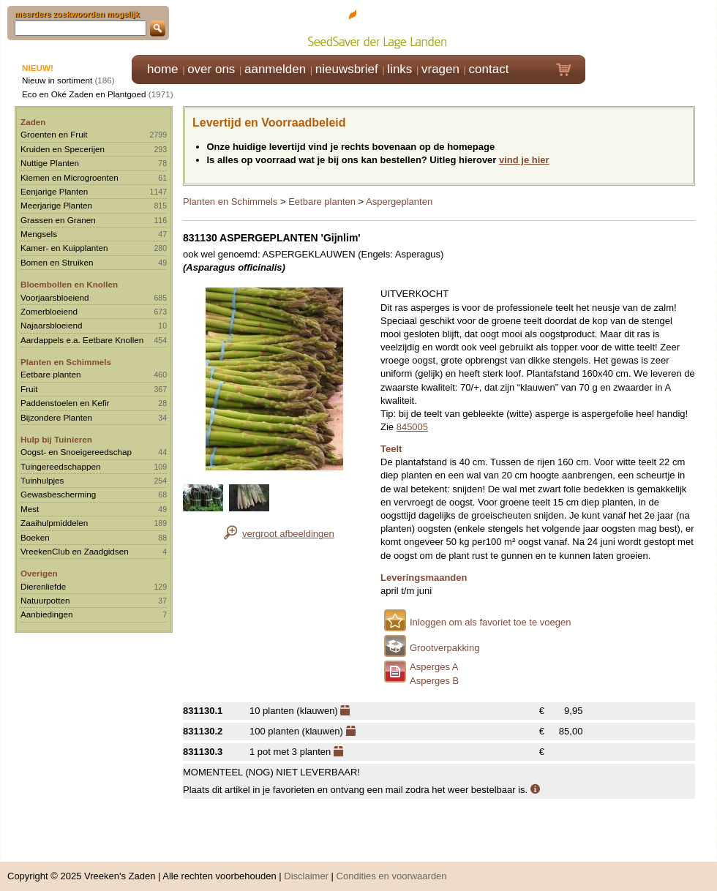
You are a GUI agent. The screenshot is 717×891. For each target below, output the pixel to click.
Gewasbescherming (58, 494)
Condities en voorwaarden (392, 868)
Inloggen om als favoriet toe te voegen (490, 622)
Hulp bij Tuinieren (56, 439)
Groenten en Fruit (54, 134)
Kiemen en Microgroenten (69, 177)
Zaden (32, 122)
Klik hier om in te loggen (651, 26)
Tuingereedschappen (60, 466)
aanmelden (275, 69)
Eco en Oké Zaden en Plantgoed (84, 94)
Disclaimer (306, 868)
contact (489, 69)
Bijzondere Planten (56, 417)
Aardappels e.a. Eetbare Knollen (81, 340)
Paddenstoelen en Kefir (65, 402)
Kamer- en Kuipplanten (64, 247)
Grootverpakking (444, 647)
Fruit (28, 389)
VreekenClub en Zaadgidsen (74, 551)
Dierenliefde (43, 586)
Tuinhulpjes (42, 480)
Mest (29, 509)
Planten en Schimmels (65, 361)
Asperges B (434, 680)
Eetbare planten (50, 374)
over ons (211, 69)
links (399, 69)
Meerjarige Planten (56, 205)
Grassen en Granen (58, 220)
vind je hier (524, 159)
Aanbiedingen (46, 614)
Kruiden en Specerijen (62, 149)
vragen (440, 69)
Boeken (35, 537)
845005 (412, 426)
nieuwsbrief (346, 69)
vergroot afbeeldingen (288, 533)
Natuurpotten (45, 600)
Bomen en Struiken (56, 262)
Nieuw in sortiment (57, 80)
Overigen (39, 573)
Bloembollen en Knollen (69, 284)
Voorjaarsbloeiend (54, 297)
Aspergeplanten (399, 201)
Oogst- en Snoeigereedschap (76, 451)
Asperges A (434, 666)
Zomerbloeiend (49, 311)
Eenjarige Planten (54, 191)
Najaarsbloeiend (51, 325)
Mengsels (38, 233)
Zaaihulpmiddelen (54, 522)
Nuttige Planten (49, 163)
